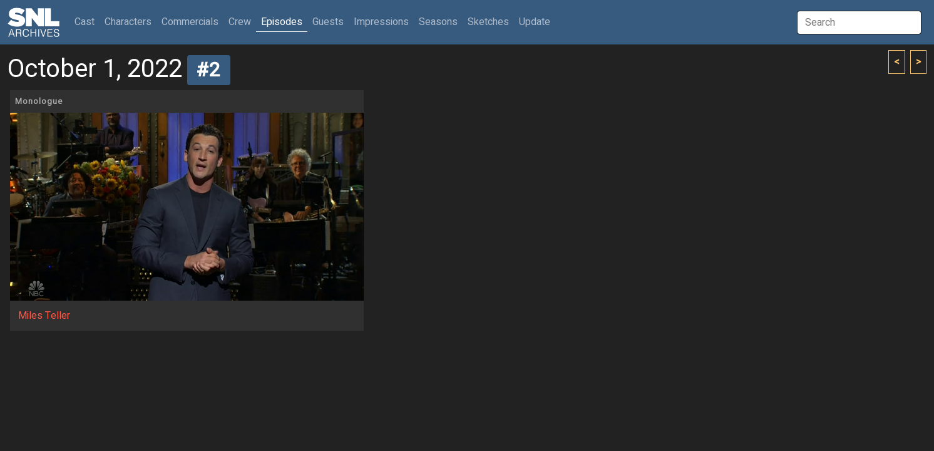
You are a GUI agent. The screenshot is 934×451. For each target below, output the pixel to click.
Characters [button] (128, 21)
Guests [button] (328, 21)
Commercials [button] (190, 21)
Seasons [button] (438, 21)
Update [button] (534, 21)
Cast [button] (87, 21)
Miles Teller (44, 315)
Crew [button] (239, 21)
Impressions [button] (381, 21)
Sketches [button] (488, 21)
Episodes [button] (281, 21)
